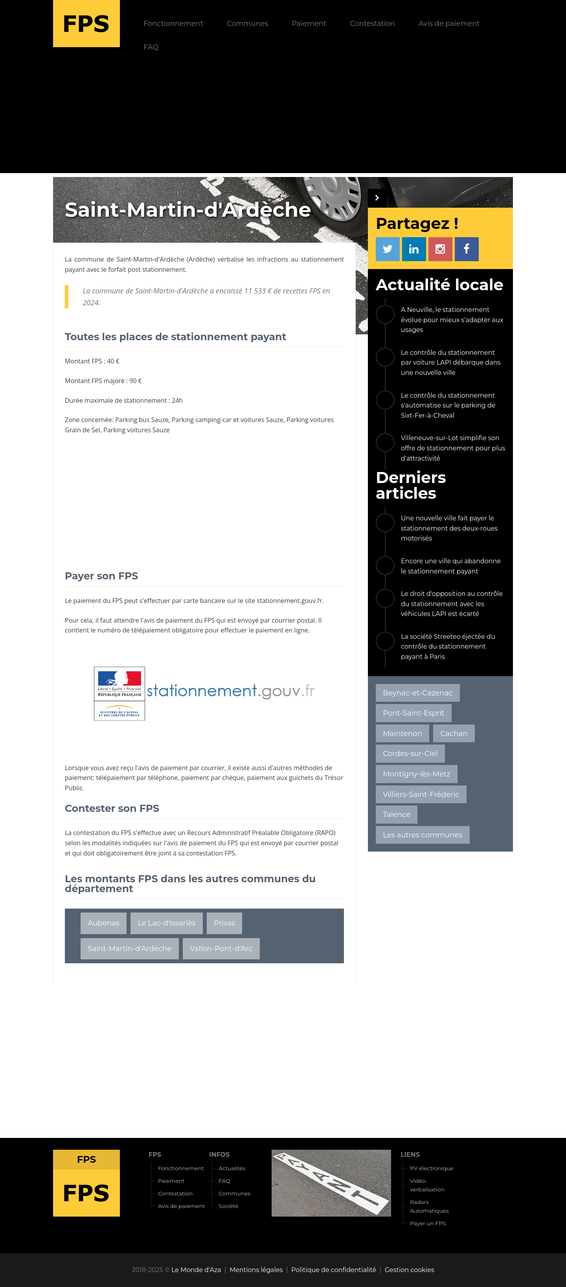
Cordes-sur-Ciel (410, 753)
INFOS (219, 1154)
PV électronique (431, 1168)
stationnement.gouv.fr (289, 600)
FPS (155, 1154)
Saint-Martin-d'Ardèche (150, 259)
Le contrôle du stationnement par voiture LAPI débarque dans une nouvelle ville (450, 362)
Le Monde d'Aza (196, 1270)
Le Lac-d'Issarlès (166, 922)
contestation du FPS (102, 832)
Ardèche (201, 259)
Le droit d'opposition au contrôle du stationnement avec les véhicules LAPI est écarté (452, 604)
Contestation (372, 23)
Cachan (453, 733)
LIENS (410, 1154)
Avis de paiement (449, 23)
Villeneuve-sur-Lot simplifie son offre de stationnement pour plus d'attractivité (453, 448)
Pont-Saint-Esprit (414, 712)
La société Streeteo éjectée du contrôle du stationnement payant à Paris (448, 646)
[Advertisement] (283, 118)
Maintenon (402, 733)
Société (228, 1206)
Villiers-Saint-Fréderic (421, 794)
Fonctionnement (173, 23)
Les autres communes (422, 834)
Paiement (309, 23)
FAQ (150, 47)
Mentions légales (256, 1270)
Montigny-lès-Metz (416, 773)
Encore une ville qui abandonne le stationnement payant (451, 566)
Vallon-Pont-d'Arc (221, 948)
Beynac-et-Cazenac (417, 692)
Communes (247, 23)
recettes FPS (302, 290)
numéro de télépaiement (133, 630)
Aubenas (103, 922)
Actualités (232, 1168)
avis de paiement (168, 620)
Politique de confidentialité (333, 1270)
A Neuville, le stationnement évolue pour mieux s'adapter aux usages (452, 320)
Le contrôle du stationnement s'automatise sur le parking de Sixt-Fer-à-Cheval (448, 405)
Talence (396, 814)
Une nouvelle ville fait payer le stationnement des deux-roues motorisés (449, 528)
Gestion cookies (409, 1270)
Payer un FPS (428, 1223)
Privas (224, 922)
